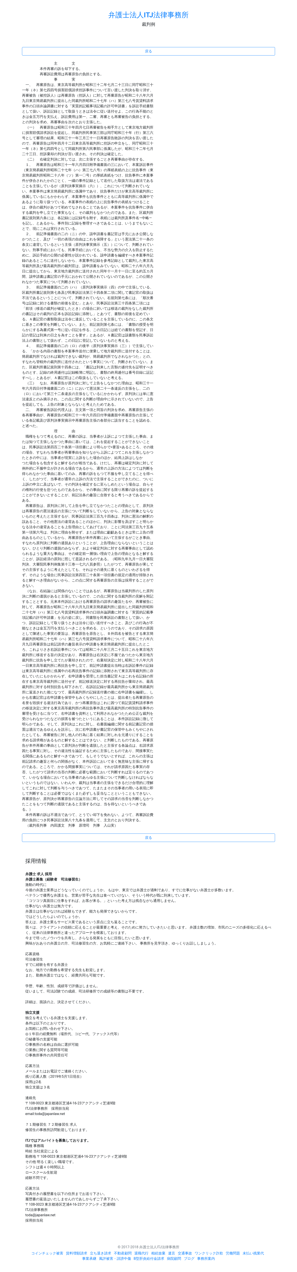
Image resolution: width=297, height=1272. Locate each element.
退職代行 (141, 1253)
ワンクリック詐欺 (209, 1253)
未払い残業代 (253, 1253)
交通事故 (185, 1253)
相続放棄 (158, 1253)
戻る (148, 51)
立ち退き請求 (100, 1253)
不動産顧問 (123, 1253)
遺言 (171, 1253)
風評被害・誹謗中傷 (115, 1258)
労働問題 (233, 1253)
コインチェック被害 (47, 1253)
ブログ (189, 1258)
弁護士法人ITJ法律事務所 (148, 15)
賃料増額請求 (76, 1253)
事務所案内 (206, 1258)
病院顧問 (174, 1258)
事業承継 (89, 1258)
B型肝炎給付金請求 (149, 1258)
